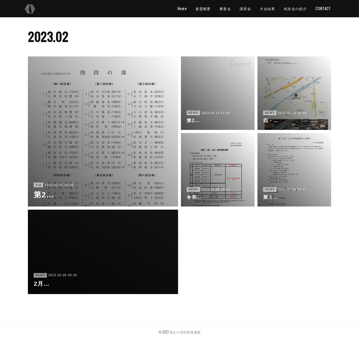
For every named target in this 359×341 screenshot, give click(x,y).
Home (182, 8)
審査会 (225, 8)
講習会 (245, 8)
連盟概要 (203, 8)
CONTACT (323, 8)
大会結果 (267, 8)
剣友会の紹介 (295, 8)
